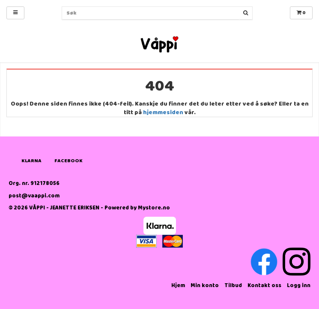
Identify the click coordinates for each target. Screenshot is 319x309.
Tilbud (233, 286)
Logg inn (298, 286)
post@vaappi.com (34, 196)
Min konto (205, 286)
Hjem (178, 286)
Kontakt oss (264, 286)
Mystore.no (154, 208)
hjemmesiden (163, 112)
